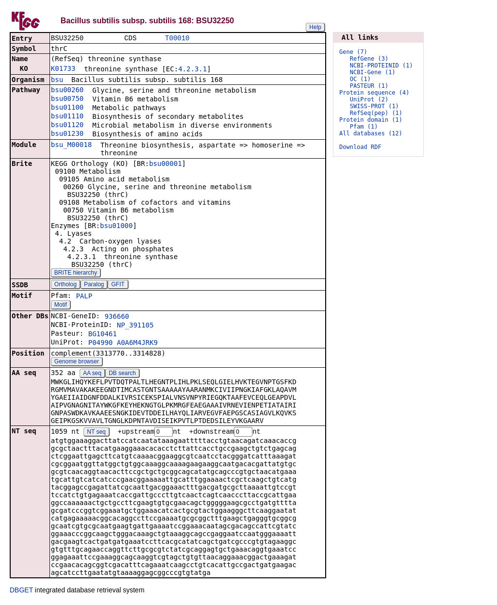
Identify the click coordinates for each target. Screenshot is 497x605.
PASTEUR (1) (369, 85)
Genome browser (76, 362)
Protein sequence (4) (374, 92)
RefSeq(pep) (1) (376, 113)
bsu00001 (165, 164)
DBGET (21, 591)
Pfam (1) (364, 126)
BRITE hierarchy (75, 273)
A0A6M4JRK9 (137, 343)
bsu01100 (67, 108)
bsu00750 (67, 99)
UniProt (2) (369, 99)
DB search (122, 374)
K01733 (63, 69)
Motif (60, 305)
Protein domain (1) (370, 119)
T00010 (177, 38)
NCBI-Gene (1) (373, 72)
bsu (57, 80)
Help (315, 27)
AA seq (92, 374)
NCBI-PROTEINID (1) (381, 65)
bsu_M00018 (71, 145)
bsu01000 (116, 226)
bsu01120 (67, 126)
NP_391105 (135, 326)
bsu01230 (67, 134)
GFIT (117, 285)
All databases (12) (370, 133)
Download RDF (360, 147)
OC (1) (360, 79)
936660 (116, 317)
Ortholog (65, 285)
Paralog (94, 285)
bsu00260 (67, 91)
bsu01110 (67, 117)
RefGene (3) (369, 58)
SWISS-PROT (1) (374, 106)
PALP (84, 297)
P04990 (100, 343)
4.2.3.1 (192, 70)
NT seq (96, 433)
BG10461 (102, 335)
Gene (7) (353, 52)
